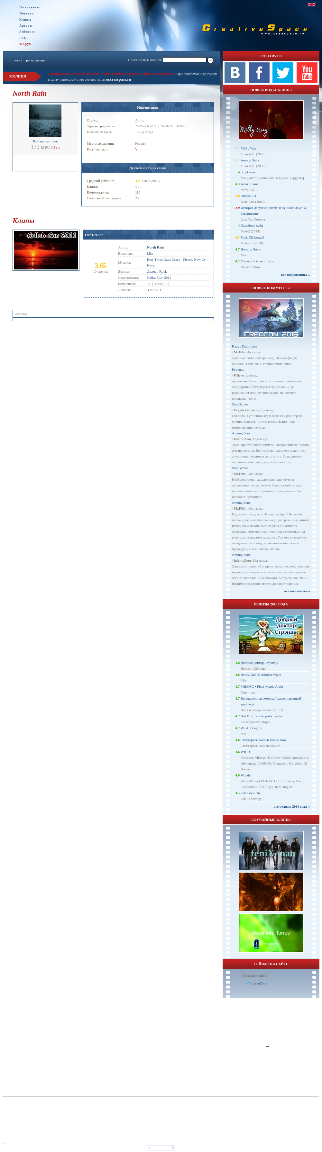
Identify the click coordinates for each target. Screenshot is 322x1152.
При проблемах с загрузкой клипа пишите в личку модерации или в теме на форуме (111, 74)
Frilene (239, 375)
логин (18, 60)
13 (149, 284)
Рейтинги (27, 31)
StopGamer (249, 172)
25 (137, 198)
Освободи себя (252, 225)
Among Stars (250, 160)
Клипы (25, 19)
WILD (245, 752)
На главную (29, 7)
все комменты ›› (297, 591)
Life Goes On (250, 793)
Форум (25, 44)
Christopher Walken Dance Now (264, 740)
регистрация (35, 60)
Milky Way (248, 148)
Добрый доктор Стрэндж (259, 663)
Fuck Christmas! (252, 237)
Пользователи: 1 (254, 975)
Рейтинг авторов (45, 141)
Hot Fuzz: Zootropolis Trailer (261, 716)
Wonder (246, 775)
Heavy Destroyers (244, 346)
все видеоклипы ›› (295, 275)
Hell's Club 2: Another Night (261, 674)
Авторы (26, 25)
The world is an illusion (257, 261)
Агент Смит (250, 184)
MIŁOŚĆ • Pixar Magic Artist (262, 686)
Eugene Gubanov (246, 410)
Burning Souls (251, 249)
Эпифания (248, 196)
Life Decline (94, 235)
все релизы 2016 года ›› (291, 806)
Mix (150, 253)
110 (137, 192)
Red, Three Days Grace (163, 259)
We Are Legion (251, 728)
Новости (26, 13)
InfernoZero (242, 439)
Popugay (238, 369)
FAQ (23, 38)
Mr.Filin (239, 352)
